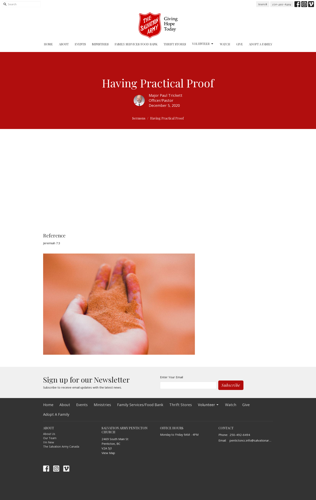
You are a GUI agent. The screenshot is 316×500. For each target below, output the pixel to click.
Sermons (138, 118)
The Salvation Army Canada (61, 446)
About (64, 44)
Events (80, 44)
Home (48, 44)
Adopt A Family (260, 44)
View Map (108, 453)
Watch (225, 44)
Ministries (100, 44)
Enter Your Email (171, 377)
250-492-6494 (281, 4)
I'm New (48, 442)
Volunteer (203, 44)
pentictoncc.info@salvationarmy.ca (251, 440)
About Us (49, 434)
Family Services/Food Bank (136, 44)
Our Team (49, 438)
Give (239, 44)
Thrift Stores (175, 44)
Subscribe (230, 385)
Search (262, 4)
